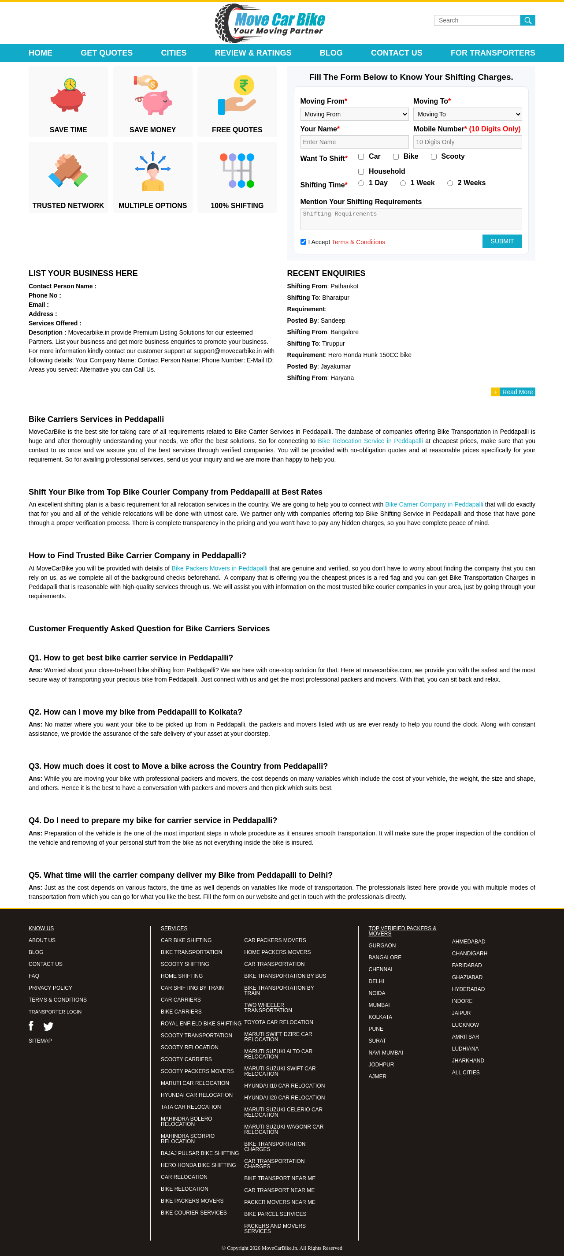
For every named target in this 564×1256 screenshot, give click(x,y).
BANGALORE (385, 957)
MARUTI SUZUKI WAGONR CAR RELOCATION (283, 1129)
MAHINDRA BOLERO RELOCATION (186, 1121)
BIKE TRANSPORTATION (191, 952)
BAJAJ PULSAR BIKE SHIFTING (200, 1153)
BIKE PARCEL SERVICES (275, 1214)
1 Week (423, 182)
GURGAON (382, 946)
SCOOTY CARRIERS (186, 1059)
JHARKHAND (468, 1061)
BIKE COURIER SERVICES (194, 1213)
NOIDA (377, 993)
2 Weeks (472, 182)
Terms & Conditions (358, 242)
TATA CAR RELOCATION (191, 1107)
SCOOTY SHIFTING (185, 964)
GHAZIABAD (467, 977)
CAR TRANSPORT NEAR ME (279, 1190)
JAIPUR (461, 1013)
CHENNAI (381, 969)
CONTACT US (46, 964)
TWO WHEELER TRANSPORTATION (268, 1008)
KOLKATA (381, 1017)
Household (387, 171)
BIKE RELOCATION (184, 1189)
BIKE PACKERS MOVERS (192, 1201)
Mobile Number (467, 129)
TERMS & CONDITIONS (58, 1000)
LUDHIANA (465, 1049)
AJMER (378, 1076)
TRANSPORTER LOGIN (55, 1011)
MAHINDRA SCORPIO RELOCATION (188, 1138)
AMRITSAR (465, 1037)
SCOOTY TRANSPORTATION (196, 1035)
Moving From (324, 101)
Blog (331, 52)
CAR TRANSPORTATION (274, 964)
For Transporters (493, 52)
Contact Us (397, 52)
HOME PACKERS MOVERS (277, 952)
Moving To (432, 101)
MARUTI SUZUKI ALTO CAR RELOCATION (278, 1054)
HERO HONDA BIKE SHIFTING (198, 1165)
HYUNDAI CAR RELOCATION (197, 1095)
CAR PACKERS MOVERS (275, 940)
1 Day (378, 182)
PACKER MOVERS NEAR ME (279, 1202)
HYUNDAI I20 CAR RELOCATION (284, 1098)
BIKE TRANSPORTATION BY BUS (285, 976)
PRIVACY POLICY (50, 988)
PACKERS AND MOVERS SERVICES (275, 1228)
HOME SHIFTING (182, 976)
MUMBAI (379, 1005)
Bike (411, 156)
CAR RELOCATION (184, 1177)
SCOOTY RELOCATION (190, 1047)
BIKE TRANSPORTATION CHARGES (274, 1146)
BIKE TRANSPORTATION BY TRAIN (279, 990)
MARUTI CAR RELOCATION (195, 1083)
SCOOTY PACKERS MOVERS (197, 1071)
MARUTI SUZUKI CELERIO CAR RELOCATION (283, 1112)
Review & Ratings (253, 52)
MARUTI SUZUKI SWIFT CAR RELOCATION (279, 1071)
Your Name (320, 129)
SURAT (377, 1041)
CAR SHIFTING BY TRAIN (192, 988)
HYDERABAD (468, 989)
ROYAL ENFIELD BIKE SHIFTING (201, 1024)
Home (40, 52)
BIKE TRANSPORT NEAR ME (279, 1178)
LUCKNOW (465, 1025)
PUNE (376, 1029)
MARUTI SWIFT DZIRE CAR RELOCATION (278, 1037)
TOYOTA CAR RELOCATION (278, 1022)
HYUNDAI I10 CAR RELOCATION (284, 1086)
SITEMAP (40, 1041)
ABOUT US (42, 940)
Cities (174, 52)
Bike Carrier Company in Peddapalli (434, 504)
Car (375, 156)
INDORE (462, 1001)
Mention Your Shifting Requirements (361, 201)
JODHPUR (381, 1065)
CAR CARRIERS (181, 1000)
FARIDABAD (467, 965)
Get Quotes (107, 52)
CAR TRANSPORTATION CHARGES (274, 1164)
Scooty (453, 156)
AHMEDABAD (469, 942)
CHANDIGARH (470, 953)
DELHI (376, 981)
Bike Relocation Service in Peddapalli (370, 440)
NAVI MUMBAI (386, 1053)
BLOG (36, 952)
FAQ (34, 976)
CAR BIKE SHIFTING (186, 940)
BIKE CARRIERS (181, 1012)
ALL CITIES (466, 1073)
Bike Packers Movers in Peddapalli (219, 568)
